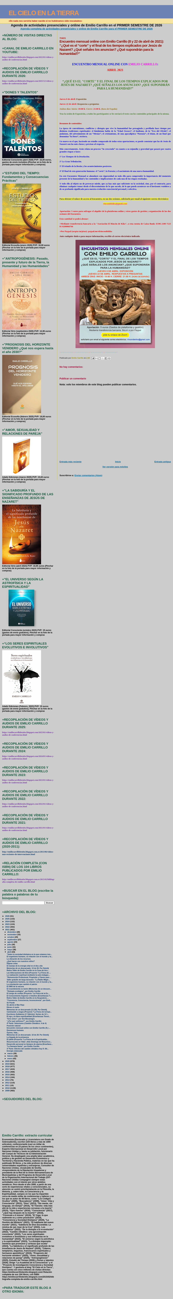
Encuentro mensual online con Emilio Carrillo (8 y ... (29, 1028)
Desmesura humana (15, 1030)
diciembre (12, 932)
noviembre (12, 934)
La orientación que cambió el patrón (22, 984)
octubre (11, 937)
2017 (7, 1069)
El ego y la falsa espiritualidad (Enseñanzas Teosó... (28, 1016)
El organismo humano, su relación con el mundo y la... (30, 957)
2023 (7, 924)
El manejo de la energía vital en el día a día (25, 966)
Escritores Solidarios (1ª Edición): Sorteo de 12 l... (28, 1014)
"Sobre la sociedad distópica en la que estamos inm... (29, 954)
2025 (7, 919)
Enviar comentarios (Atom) (88, 475)
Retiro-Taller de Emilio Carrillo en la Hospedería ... (28, 998)
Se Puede (11, 1003)
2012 (7, 1082)
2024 (7, 921)
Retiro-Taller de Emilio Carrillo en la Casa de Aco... (28, 970)
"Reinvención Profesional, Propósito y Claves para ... (29, 977)
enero (10, 1058)
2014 (7, 1077)
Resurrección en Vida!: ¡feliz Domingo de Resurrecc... (29, 1042)
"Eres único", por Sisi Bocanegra (21, 1019)
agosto (10, 942)
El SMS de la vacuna (15, 986)
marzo (10, 1053)
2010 (7, 1088)
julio (9, 944)
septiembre (12, 940)
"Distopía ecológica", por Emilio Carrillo (23, 991)
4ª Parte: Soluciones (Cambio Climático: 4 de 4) (26, 1023)
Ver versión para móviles (115, 466)
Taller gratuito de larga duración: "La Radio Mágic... (28, 980)
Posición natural (13, 1026)
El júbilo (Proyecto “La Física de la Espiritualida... (27, 1039)
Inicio (118, 461)
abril (9, 952)
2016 (7, 1072)
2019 (7, 1064)
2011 (7, 1085)
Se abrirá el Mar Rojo (15, 1005)
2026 (7, 916)
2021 (7, 929)
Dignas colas (12, 963)
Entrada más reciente (70, 461)
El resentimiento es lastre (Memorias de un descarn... (29, 989)
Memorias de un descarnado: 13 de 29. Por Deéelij (28, 968)
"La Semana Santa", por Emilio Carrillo (23, 1046)
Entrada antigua (162, 461)
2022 (7, 927)
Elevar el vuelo (13, 1007)
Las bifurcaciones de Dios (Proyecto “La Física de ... (29, 973)
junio (9, 947)
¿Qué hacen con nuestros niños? (21, 961)
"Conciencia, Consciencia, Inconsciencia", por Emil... (29, 1000)
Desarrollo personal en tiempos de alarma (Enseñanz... (30, 1044)
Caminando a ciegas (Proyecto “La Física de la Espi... (29, 1012)
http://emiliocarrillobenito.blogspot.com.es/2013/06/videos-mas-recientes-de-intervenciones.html (28, 853)
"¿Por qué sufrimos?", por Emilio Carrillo (24, 1021)
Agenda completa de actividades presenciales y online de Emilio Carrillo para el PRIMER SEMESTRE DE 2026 (86, 28)
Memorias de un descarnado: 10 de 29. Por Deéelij (28, 1035)
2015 (7, 1074)
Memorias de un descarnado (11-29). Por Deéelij (27, 1010)
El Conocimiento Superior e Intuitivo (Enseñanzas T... (29, 996)
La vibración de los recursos (19, 959)
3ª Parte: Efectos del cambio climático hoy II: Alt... (28, 1049)
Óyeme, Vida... (13, 1033)
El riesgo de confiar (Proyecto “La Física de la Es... (28, 993)
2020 (7, 1061)
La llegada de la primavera (18, 1037)
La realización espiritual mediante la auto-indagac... (28, 975)
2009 (7, 1090)
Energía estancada (14, 1051)
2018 (7, 1066)
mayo (10, 950)
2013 (7, 1080)
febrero (10, 1056)
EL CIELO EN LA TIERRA (44, 13)
